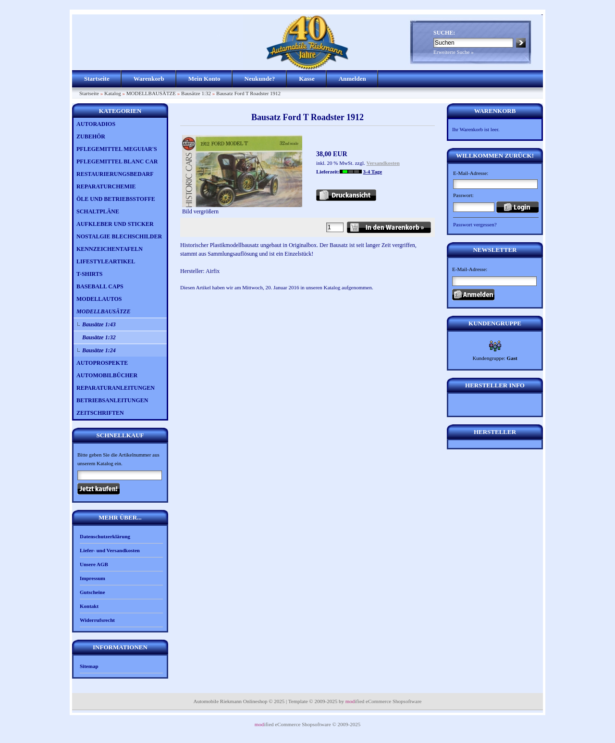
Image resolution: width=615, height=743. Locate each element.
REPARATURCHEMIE (106, 186)
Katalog (112, 93)
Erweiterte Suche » (453, 52)
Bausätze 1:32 (196, 93)
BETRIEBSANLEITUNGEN (112, 400)
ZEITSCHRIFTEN (100, 412)
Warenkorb (149, 78)
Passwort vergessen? (475, 224)
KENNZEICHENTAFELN (109, 249)
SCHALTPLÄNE (97, 211)
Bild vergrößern (242, 208)
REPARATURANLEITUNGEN (115, 387)
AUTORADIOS (95, 124)
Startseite (97, 78)
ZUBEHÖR (90, 136)
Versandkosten (383, 163)
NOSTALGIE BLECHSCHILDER (119, 236)
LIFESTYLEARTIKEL (105, 261)
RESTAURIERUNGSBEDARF (114, 174)
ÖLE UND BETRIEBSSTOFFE (115, 199)
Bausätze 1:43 (99, 324)
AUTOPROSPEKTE (102, 362)
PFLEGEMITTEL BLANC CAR (117, 161)
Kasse (307, 78)
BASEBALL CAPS (99, 286)
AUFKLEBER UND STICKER (115, 224)
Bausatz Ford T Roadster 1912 (248, 93)
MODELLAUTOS (99, 299)
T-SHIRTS (89, 274)
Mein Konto (204, 78)
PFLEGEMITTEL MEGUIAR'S (116, 149)
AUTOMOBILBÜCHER (106, 375)
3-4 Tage (372, 171)
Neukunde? (260, 78)
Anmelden (352, 78)
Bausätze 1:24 (99, 350)
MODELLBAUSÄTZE (151, 93)
